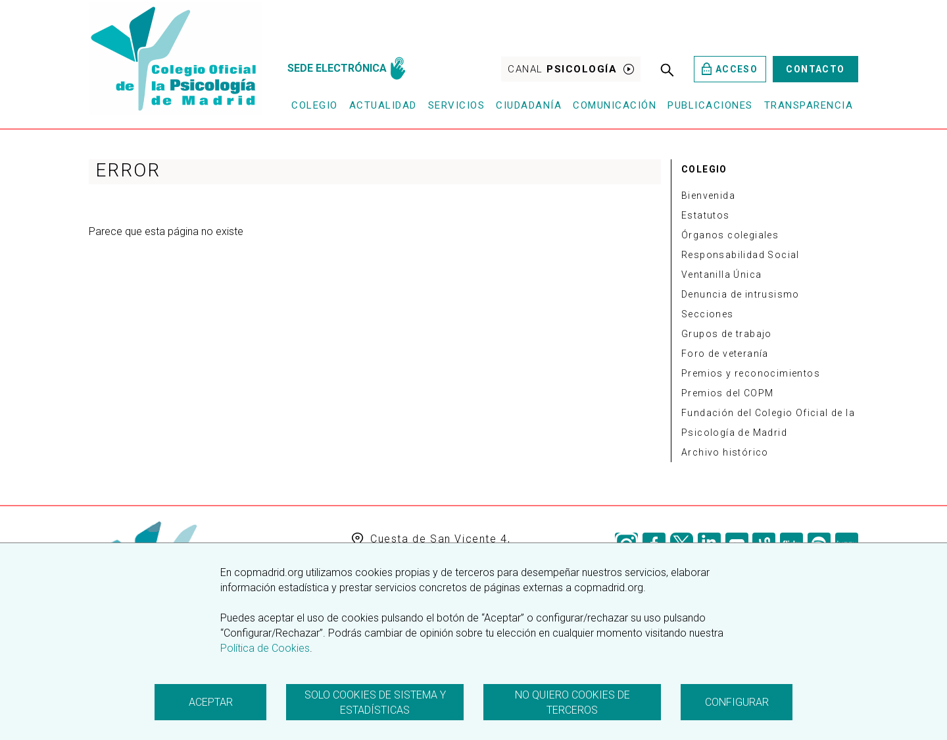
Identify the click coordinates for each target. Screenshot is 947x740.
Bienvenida (708, 195)
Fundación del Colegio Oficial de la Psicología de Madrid (768, 423)
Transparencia (809, 105)
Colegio (314, 105)
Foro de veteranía (725, 353)
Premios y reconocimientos (750, 373)
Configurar (737, 702)
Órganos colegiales (730, 235)
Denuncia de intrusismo (740, 294)
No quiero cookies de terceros (572, 702)
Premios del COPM (727, 393)
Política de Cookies (265, 648)
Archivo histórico (725, 452)
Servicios (456, 105)
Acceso (730, 69)
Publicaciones (710, 105)
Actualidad (383, 105)
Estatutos (705, 215)
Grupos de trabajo (726, 334)
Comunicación (614, 105)
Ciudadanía (529, 105)
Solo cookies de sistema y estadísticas (375, 702)
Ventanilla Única (721, 274)
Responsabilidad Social (740, 255)
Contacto (815, 69)
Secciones (707, 314)
